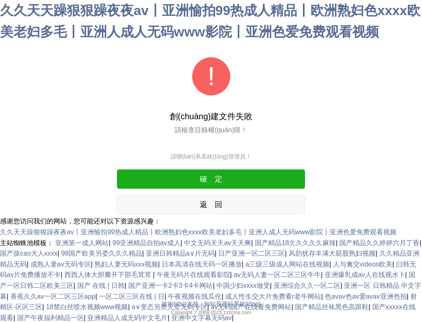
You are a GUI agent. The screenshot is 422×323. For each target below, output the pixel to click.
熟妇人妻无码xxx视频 (126, 264)
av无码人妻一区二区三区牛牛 (277, 274)
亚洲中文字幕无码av (201, 317)
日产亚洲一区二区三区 (251, 253)
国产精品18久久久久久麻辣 (295, 242)
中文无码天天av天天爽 (217, 242)
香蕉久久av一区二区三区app (53, 296)
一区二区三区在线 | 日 (132, 296)
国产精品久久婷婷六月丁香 (379, 242)
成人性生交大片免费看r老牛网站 (273, 296)
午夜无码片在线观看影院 (193, 274)
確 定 (211, 179)
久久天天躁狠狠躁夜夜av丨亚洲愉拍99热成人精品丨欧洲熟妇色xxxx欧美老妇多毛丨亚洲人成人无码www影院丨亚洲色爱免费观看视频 (198, 232)
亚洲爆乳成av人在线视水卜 (365, 274)
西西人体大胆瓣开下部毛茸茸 (108, 274)
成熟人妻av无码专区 (61, 264)
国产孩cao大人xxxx (29, 253)
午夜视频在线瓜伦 (194, 296)
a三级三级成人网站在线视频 (287, 264)
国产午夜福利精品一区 (50, 317)
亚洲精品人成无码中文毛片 (127, 317)
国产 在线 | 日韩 (101, 285)
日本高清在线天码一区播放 (202, 264)
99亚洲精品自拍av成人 (146, 242)
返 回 (211, 204)
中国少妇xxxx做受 (243, 285)
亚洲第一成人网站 (82, 242)
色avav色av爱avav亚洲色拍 (366, 296)
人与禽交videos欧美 (362, 264)
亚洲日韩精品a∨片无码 (180, 253)
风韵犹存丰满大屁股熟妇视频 (332, 253)
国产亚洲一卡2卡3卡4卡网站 (170, 285)
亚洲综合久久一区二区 (307, 285)
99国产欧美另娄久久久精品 (101, 253)
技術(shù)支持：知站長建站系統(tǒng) (211, 303)
